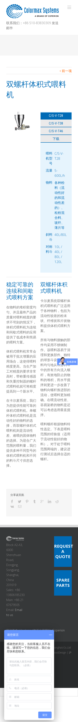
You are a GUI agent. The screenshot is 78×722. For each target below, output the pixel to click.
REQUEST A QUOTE (63, 551)
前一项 (67, 71)
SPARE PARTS (63, 582)
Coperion (58, 630)
